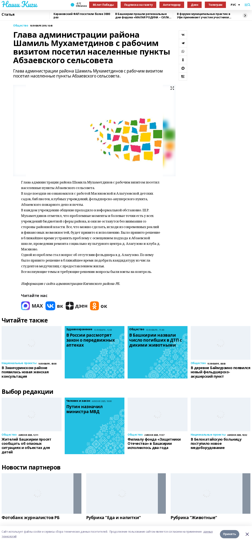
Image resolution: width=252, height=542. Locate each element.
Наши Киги (19, 4)
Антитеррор (172, 5)
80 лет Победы (103, 5)
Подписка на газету (138, 5)
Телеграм (215, 5)
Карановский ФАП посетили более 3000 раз (82, 15)
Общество (20, 25)
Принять (229, 534)
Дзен (194, 5)
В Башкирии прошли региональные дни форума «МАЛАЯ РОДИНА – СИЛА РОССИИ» (142, 15)
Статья (8, 14)
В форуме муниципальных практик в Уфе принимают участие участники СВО (203, 15)
